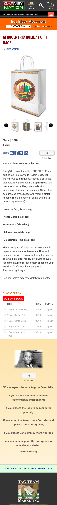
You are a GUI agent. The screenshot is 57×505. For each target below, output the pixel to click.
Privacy (41, 468)
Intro (20, 468)
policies (36, 26)
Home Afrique (12, 49)
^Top (7, 468)
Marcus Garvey (28, 451)
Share (6, 152)
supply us (46, 26)
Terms (49, 468)
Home (13, 468)
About (33, 468)
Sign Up (31, 9)
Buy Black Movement (28, 21)
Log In (31, 3)
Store (26, 468)
